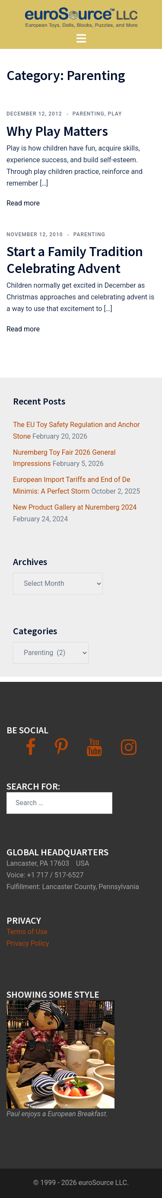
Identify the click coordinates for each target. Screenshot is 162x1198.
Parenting (89, 114)
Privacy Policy (27, 943)
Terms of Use (27, 932)
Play (115, 114)
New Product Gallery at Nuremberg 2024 (75, 507)
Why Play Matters (57, 131)
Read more (23, 203)
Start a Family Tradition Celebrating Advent (74, 259)
